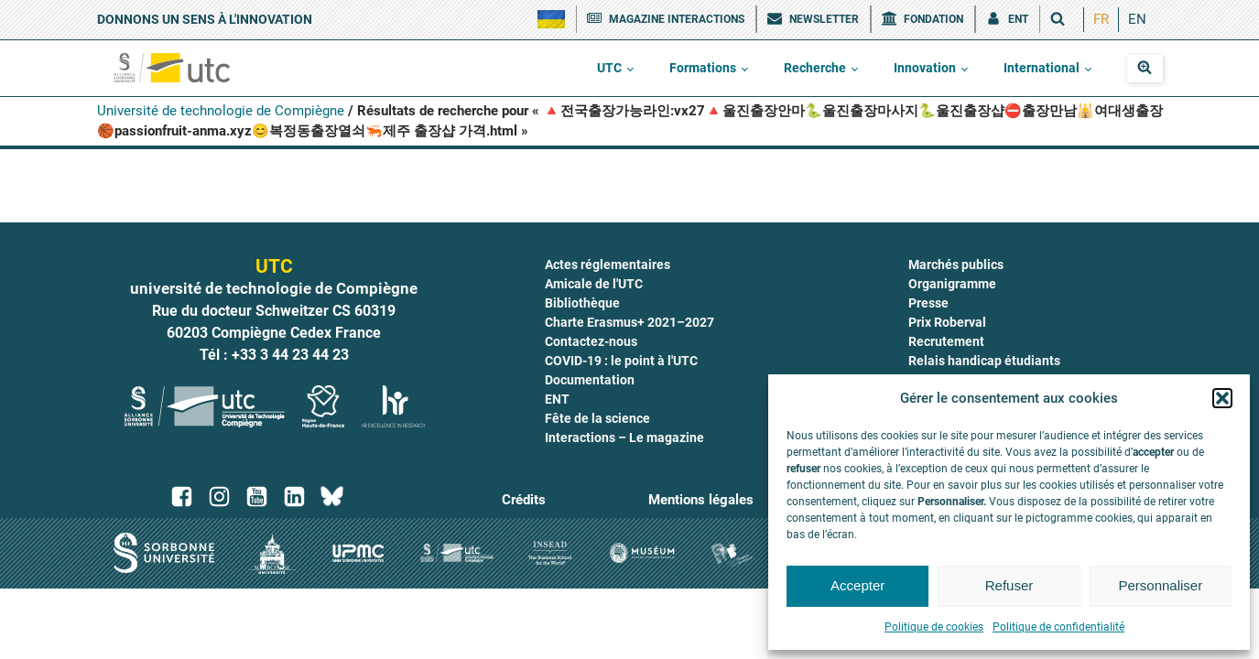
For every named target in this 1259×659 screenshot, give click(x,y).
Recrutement (946, 341)
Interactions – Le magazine (624, 437)
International (1042, 67)
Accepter (857, 585)
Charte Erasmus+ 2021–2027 (629, 322)
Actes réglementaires (607, 264)
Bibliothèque (582, 303)
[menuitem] (1101, 19)
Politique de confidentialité (1058, 627)
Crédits (524, 500)
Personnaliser (1160, 585)
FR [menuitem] (1101, 19)
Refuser (1009, 585)
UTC (609, 67)
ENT (557, 399)
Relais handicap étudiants (984, 360)
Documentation (590, 380)
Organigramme (952, 283)
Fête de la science (597, 418)
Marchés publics (956, 264)
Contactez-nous (591, 341)
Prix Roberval (947, 322)
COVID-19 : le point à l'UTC (621, 360)
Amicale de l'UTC (594, 283)
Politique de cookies (934, 627)
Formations (702, 67)
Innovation (925, 67)
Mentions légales (701, 500)
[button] (1222, 398)
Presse (928, 303)
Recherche (815, 67)
